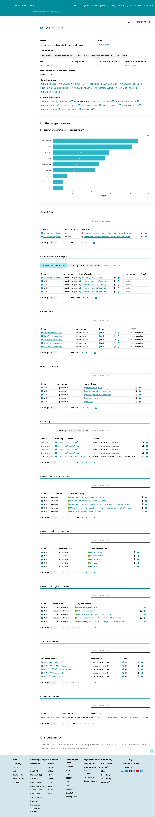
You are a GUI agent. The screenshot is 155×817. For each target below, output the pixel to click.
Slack (104, 767)
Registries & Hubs (133, 6)
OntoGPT (70, 789)
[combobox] (77, 11)
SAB (14, 771)
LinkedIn (105, 775)
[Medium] (126, 771)
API (32, 767)
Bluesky (105, 782)
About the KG (36, 797)
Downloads (35, 763)
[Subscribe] (119, 771)
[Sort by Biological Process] (92, 603)
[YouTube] (137, 771)
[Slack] (122, 771)
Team (15, 767)
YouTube (106, 778)
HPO (50, 775)
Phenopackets (72, 797)
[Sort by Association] (76, 229)
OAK (67, 781)
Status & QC (35, 778)
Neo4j (34, 771)
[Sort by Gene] (47, 229)
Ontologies (99, 6)
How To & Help (36, 782)
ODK (67, 785)
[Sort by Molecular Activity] (85, 493)
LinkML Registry (90, 781)
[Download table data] (93, 242)
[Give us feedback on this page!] (152, 751)
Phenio (51, 778)
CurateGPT (71, 793)
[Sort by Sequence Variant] (58, 658)
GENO (50, 790)
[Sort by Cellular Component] (108, 548)
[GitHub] (130, 771)
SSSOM (69, 778)
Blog (104, 771)
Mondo (51, 763)
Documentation (37, 786)
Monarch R (36, 775)
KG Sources (35, 801)
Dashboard (35, 805)
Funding (16, 782)
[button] (132, 277)
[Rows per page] (53, 242)
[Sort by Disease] (90, 229)
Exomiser (70, 767)
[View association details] (145, 233)
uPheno (51, 771)
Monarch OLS (89, 763)
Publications (18, 778)
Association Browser (35, 809)
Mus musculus (102, 44)
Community (147, 6)
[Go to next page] (82, 297)
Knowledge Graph (85, 6)
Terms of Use (36, 790)
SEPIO (50, 793)
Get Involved (106, 763)
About (73, 6)
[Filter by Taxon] (85, 265)
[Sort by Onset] (147, 274)
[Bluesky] (141, 771)
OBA (50, 782)
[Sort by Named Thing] (97, 384)
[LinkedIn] (134, 771)
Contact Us (18, 775)
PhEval (68, 770)
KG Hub (87, 774)
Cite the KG (35, 793)
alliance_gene (131, 65)
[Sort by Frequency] (136, 274)
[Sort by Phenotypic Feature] (98, 274)
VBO (50, 786)
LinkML (68, 774)
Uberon (51, 767)
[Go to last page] (87, 297)
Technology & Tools (115, 6)
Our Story (17, 763)
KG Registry (89, 777)
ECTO (50, 797)
